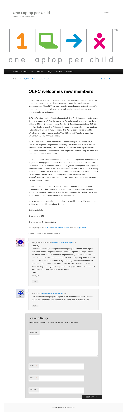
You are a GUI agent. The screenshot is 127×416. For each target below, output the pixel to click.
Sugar (50, 72)
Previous (103, 79)
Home (15, 72)
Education (40, 72)
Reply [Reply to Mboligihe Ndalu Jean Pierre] (35, 281)
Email (33, 378)
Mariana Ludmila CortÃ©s (41, 79)
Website (33, 390)
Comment (34, 332)
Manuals (59, 72)
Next (111, 79)
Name (33, 366)
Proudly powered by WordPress (63, 407)
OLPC (47, 227)
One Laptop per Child (31, 13)
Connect (24, 72)
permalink (82, 227)
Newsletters (70, 72)
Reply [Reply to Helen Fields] (35, 306)
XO (32, 72)
